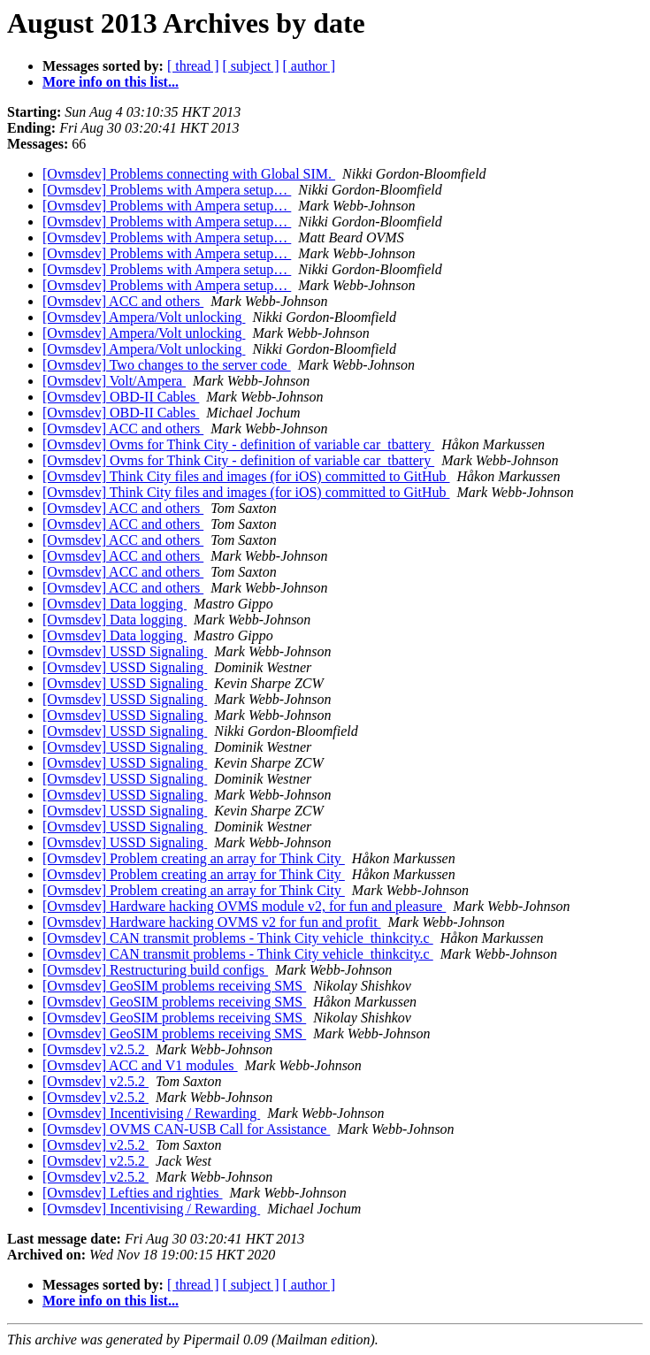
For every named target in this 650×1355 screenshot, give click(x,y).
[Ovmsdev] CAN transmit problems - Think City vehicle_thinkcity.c (237, 937)
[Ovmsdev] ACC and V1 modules (140, 1065)
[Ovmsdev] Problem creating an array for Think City (193, 858)
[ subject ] (251, 65)
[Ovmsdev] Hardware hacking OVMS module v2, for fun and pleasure (244, 906)
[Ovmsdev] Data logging (114, 603)
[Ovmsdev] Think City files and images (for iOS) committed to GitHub (246, 476)
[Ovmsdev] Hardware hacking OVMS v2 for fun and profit (211, 922)
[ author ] (309, 65)
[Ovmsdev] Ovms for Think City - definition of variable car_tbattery (238, 444)
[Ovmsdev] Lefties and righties (132, 1192)
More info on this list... (110, 81)
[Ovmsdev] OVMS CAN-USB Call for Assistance (186, 1129)
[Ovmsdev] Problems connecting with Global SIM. (188, 173)
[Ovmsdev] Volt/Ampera (114, 380)
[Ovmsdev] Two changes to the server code (166, 364)
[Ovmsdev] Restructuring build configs (155, 969)
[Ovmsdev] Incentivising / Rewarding (151, 1113)
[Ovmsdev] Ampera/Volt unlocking (143, 317)
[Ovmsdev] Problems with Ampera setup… (166, 189)
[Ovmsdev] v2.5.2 (95, 1049)
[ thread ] (193, 65)
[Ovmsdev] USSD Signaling (124, 651)
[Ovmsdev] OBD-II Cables (120, 396)
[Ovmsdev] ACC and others (122, 301)
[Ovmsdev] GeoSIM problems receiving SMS (174, 985)
